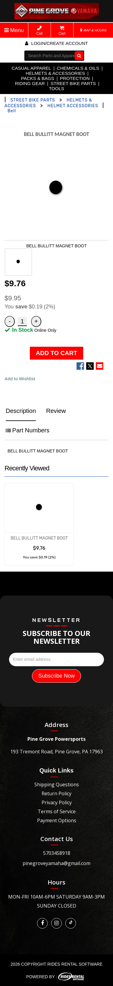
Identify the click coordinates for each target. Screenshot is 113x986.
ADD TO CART (56, 353)
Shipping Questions (56, 784)
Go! (78, 56)
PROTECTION (74, 78)
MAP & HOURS (93, 30)
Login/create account (56, 43)
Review (56, 411)
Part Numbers (27, 430)
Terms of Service (57, 811)
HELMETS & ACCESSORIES (55, 73)
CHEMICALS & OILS (78, 68)
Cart (61, 31)
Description (21, 411)
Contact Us (56, 839)
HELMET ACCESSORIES (73, 105)
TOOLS (56, 88)
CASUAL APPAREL (31, 68)
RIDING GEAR (30, 83)
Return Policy (56, 793)
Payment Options (56, 820)
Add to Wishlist (20, 378)
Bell (12, 110)
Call (39, 31)
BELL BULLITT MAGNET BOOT (39, 538)
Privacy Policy (57, 802)
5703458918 (56, 853)
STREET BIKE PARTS (73, 83)
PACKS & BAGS (37, 78)
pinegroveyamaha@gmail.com (56, 863)
